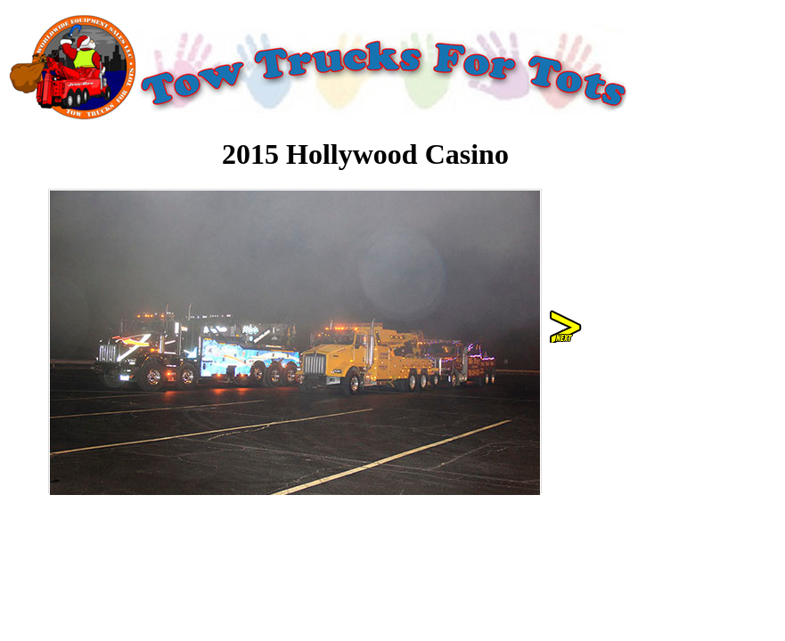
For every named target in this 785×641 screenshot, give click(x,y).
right (567, 326)
